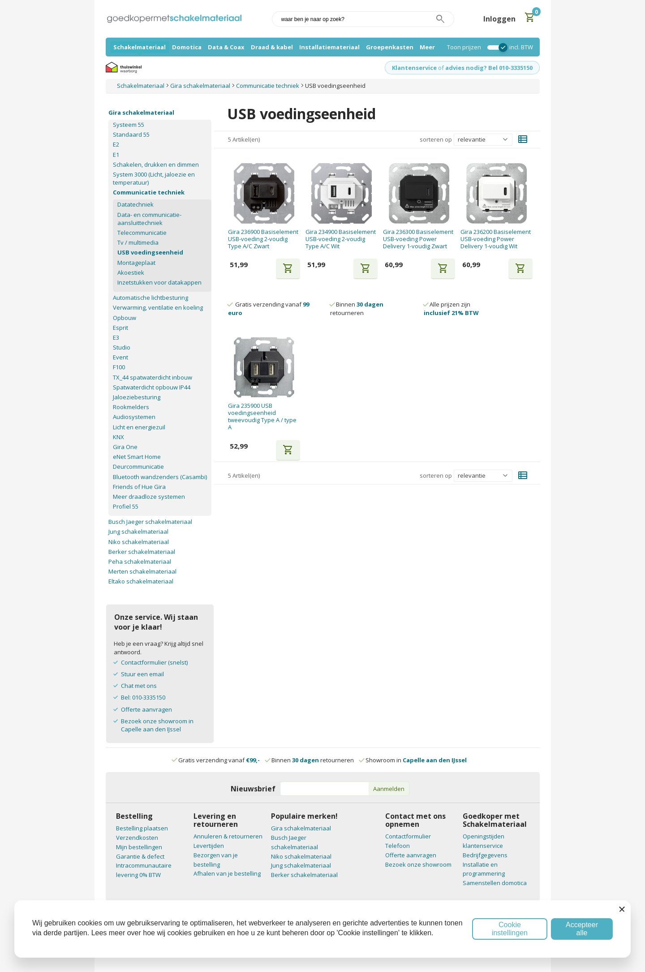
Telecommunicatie (142, 233)
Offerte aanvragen (146, 709)
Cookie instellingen (510, 929)
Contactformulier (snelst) (154, 662)
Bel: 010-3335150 (143, 697)
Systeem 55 (128, 125)
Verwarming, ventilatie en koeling (158, 307)
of (441, 68)
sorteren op (436, 139)
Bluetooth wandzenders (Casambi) (160, 477)
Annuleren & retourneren (228, 836)
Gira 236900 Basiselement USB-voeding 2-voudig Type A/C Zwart (263, 239)
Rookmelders (131, 407)
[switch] (495, 47)
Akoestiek (130, 272)
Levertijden (209, 846)
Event (120, 357)
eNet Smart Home (137, 457)
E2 (116, 144)
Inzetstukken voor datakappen (159, 282)
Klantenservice (414, 68)
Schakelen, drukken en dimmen (156, 164)
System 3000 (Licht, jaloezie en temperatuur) (154, 178)
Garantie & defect (140, 856)
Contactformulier (408, 836)
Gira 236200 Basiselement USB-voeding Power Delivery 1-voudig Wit (495, 239)
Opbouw (124, 318)
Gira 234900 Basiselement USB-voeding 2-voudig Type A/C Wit (340, 239)
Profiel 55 (125, 506)
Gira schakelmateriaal (141, 112)
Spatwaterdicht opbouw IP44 (151, 387)
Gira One (125, 447)
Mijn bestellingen (139, 847)
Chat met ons (139, 686)
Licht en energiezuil (139, 427)
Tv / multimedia (138, 242)
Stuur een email (142, 674)
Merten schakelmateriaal (142, 571)
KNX (118, 437)
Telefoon (397, 846)
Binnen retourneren (356, 308)
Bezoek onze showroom (418, 864)
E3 (116, 337)
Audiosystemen (134, 417)
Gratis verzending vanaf (219, 760)
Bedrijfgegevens (485, 855)
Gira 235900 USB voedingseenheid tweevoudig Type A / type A (262, 417)
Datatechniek (135, 204)
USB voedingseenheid (150, 252)
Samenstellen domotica (495, 883)
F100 (119, 367)
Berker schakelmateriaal (141, 552)
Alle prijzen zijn (451, 308)
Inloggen (499, 19)
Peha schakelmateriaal (139, 561)
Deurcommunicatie (138, 466)
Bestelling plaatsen (142, 828)
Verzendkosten (137, 838)
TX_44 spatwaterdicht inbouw (152, 377)
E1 (116, 155)
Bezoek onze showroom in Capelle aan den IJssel (157, 725)
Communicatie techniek (149, 192)
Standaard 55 (131, 134)
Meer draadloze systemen (149, 496)
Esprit (120, 328)
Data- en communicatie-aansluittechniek (149, 219)
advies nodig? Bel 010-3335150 (489, 68)
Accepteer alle (582, 929)
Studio (121, 347)
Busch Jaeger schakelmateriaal (150, 522)
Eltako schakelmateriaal (140, 581)
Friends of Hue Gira (139, 487)
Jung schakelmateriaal (138, 531)
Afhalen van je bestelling (227, 873)
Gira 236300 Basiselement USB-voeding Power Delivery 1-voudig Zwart (418, 239)
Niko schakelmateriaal (138, 542)
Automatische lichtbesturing (150, 298)
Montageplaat (136, 263)
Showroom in (413, 760)
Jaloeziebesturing (136, 397)
